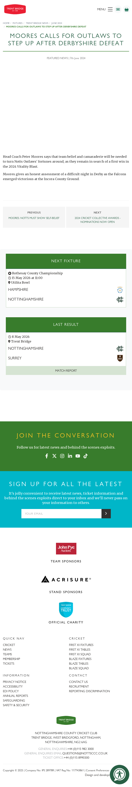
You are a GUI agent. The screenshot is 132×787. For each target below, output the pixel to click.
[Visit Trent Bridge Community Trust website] (66, 610)
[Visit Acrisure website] (66, 579)
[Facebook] (47, 455)
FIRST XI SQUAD (80, 654)
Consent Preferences (97, 770)
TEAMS (7, 654)
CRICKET (9, 645)
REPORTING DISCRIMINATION (89, 691)
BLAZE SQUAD (79, 668)
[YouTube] (78, 455)
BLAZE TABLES (78, 663)
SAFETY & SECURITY (16, 705)
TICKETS (8, 663)
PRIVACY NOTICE (14, 682)
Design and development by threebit (107, 775)
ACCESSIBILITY (13, 686)
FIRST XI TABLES (79, 649)
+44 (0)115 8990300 (76, 757)
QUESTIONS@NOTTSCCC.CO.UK (85, 753)
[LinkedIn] (70, 455)
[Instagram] (62, 455)
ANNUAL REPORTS (15, 696)
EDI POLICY (11, 691)
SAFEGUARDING (14, 700)
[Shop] (126, 9)
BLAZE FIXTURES (80, 659)
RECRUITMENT (79, 686)
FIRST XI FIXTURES (81, 645)
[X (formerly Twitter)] (54, 455)
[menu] (86, 9)
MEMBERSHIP (11, 659)
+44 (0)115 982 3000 (80, 749)
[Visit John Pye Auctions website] (66, 548)
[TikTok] (85, 455)
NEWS (7, 649)
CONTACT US (78, 682)
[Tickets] (118, 9)
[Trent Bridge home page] (66, 720)
